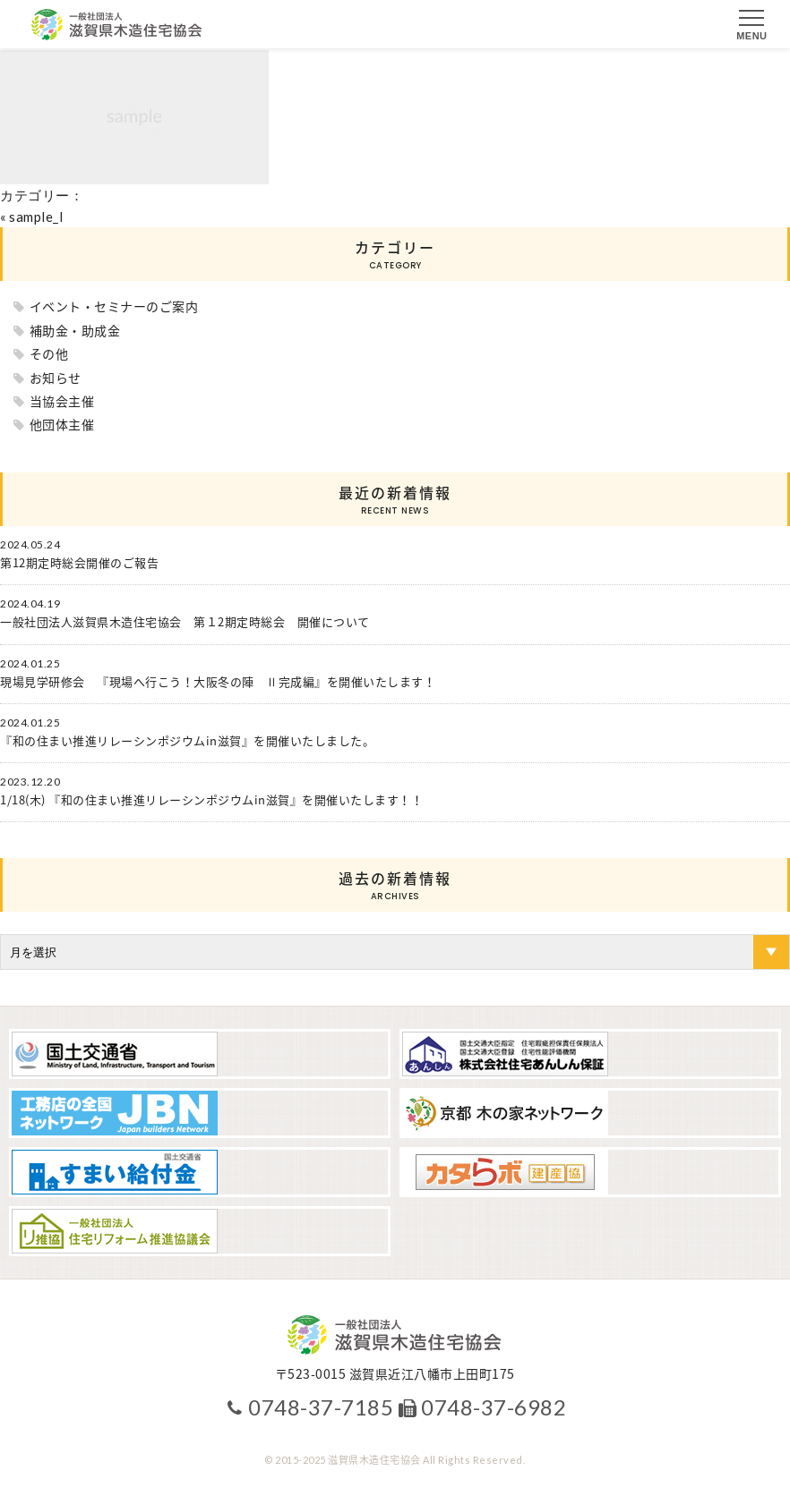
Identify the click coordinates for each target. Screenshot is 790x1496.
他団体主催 (62, 424)
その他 (49, 353)
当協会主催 (62, 401)
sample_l (36, 216)
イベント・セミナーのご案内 (114, 306)
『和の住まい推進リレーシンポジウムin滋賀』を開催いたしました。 (187, 741)
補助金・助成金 (75, 330)
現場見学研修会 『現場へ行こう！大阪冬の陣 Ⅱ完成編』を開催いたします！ (217, 682)
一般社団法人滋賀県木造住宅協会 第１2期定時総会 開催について (185, 622)
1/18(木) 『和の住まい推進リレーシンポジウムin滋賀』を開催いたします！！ (211, 800)
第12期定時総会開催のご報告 (79, 563)
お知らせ (56, 378)
